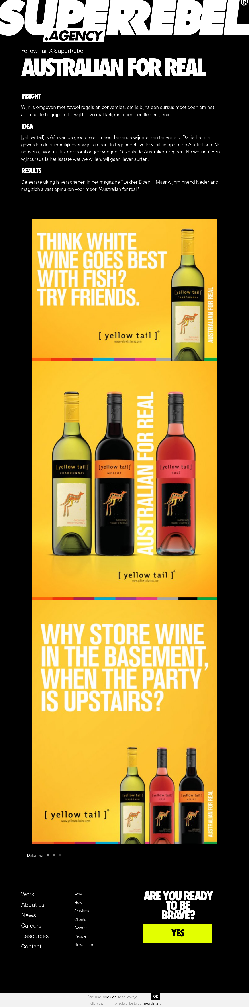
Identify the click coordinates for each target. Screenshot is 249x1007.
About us (32, 904)
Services (81, 911)
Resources (35, 935)
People (80, 936)
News (28, 915)
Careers (31, 925)
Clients (80, 919)
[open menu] (242, 40)
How (78, 902)
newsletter (151, 1003)
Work (27, 894)
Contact (31, 946)
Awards (81, 927)
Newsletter (83, 944)
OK (155, 997)
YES (177, 933)
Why (78, 894)
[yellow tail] (150, 144)
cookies (109, 997)
